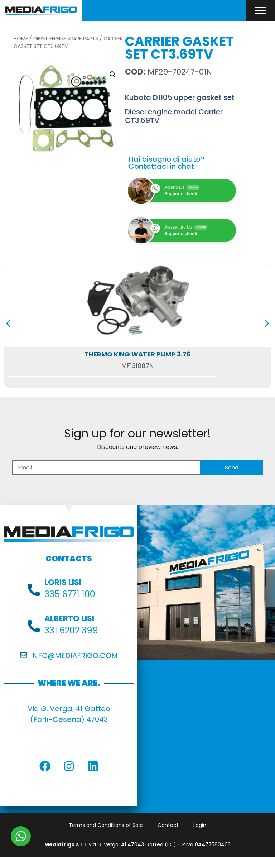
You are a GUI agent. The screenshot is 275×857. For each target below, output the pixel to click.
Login (199, 825)
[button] (112, 74)
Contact (168, 825)
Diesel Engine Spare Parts (65, 38)
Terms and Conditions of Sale (106, 825)
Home (21, 38)
